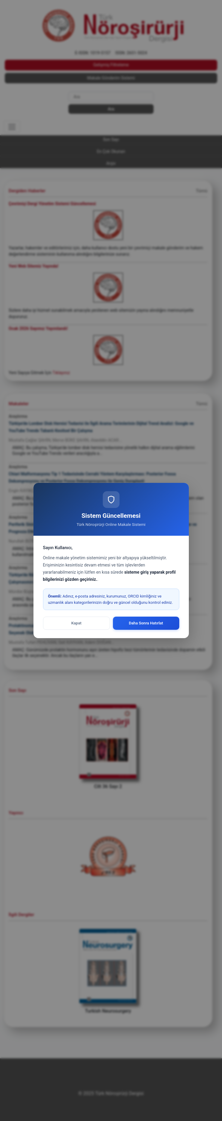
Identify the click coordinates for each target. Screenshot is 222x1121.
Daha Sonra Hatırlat (146, 623)
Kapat (76, 623)
